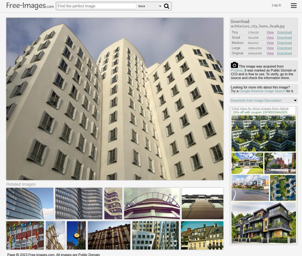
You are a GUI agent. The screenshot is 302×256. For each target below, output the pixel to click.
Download (284, 32)
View (270, 32)
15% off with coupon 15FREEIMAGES (260, 112)
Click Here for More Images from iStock (260, 108)
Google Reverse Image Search (262, 91)
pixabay (237, 70)
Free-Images (30, 5)
